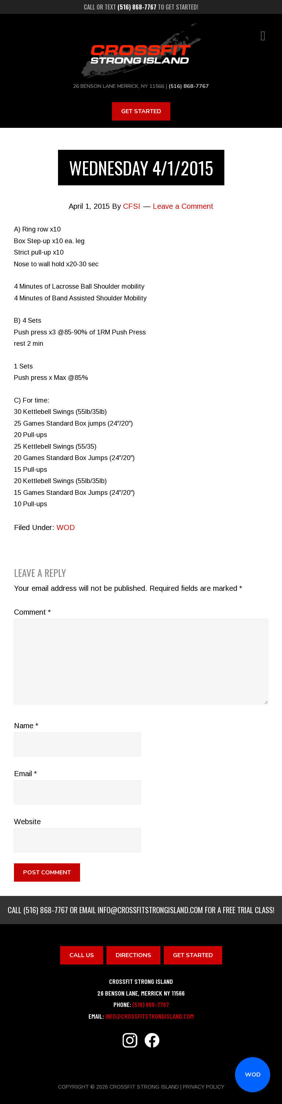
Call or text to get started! (141, 7)
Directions (133, 955)
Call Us (81, 955)
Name (26, 726)
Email (25, 774)
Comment (32, 612)
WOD (253, 1075)
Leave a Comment (183, 206)
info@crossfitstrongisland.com (150, 909)
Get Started (141, 111)
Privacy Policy (203, 1087)
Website (27, 822)
